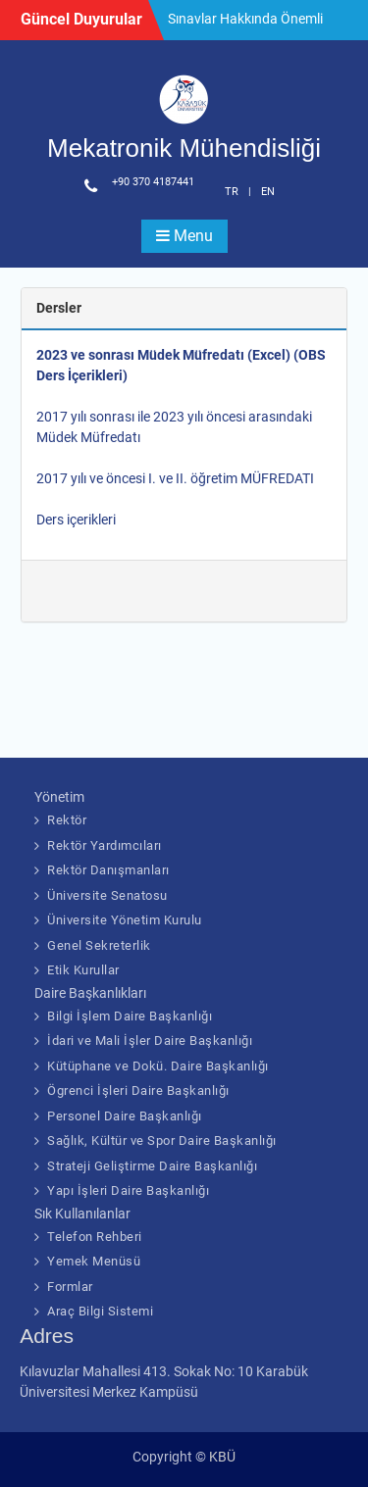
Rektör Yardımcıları (104, 845)
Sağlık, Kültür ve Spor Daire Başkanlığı (162, 1140)
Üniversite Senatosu (107, 895)
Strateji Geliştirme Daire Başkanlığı (152, 1166)
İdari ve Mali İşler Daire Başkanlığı (149, 1040)
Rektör (66, 820)
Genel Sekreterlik (99, 945)
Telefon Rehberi (94, 1236)
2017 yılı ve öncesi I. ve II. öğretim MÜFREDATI (175, 478)
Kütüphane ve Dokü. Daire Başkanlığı (158, 1066)
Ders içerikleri (76, 519)
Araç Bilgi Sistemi (100, 1311)
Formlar (70, 1286)
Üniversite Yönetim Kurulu (124, 920)
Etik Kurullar (83, 970)
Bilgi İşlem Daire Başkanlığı (129, 1016)
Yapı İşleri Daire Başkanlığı (128, 1190)
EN (268, 191)
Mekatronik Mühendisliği (184, 148)
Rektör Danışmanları (108, 870)
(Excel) (268, 355)
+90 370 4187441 (153, 181)
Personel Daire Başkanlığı (124, 1116)
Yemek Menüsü (93, 1261)
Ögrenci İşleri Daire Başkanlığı (138, 1090)
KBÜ (222, 1456)
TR (231, 191)
